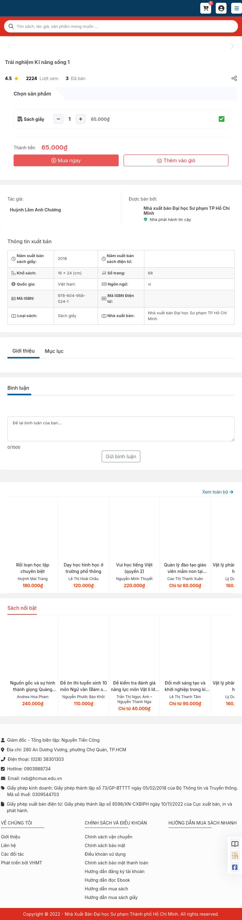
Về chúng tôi (16, 822)
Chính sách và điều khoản (116, 822)
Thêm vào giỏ (176, 160)
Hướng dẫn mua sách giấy (111, 897)
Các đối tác (12, 854)
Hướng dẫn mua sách (106, 888)
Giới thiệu (23, 351)
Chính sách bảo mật (105, 845)
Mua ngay (66, 160)
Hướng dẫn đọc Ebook (107, 880)
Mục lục (54, 351)
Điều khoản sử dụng (105, 854)
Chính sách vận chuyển (108, 836)
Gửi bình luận (121, 456)
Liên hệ (8, 845)
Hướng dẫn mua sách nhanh (202, 822)
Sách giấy (34, 119)
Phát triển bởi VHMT (21, 862)
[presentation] (10, 46)
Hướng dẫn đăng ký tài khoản (115, 871)
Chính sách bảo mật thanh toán (116, 862)
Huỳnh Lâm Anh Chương (35, 209)
